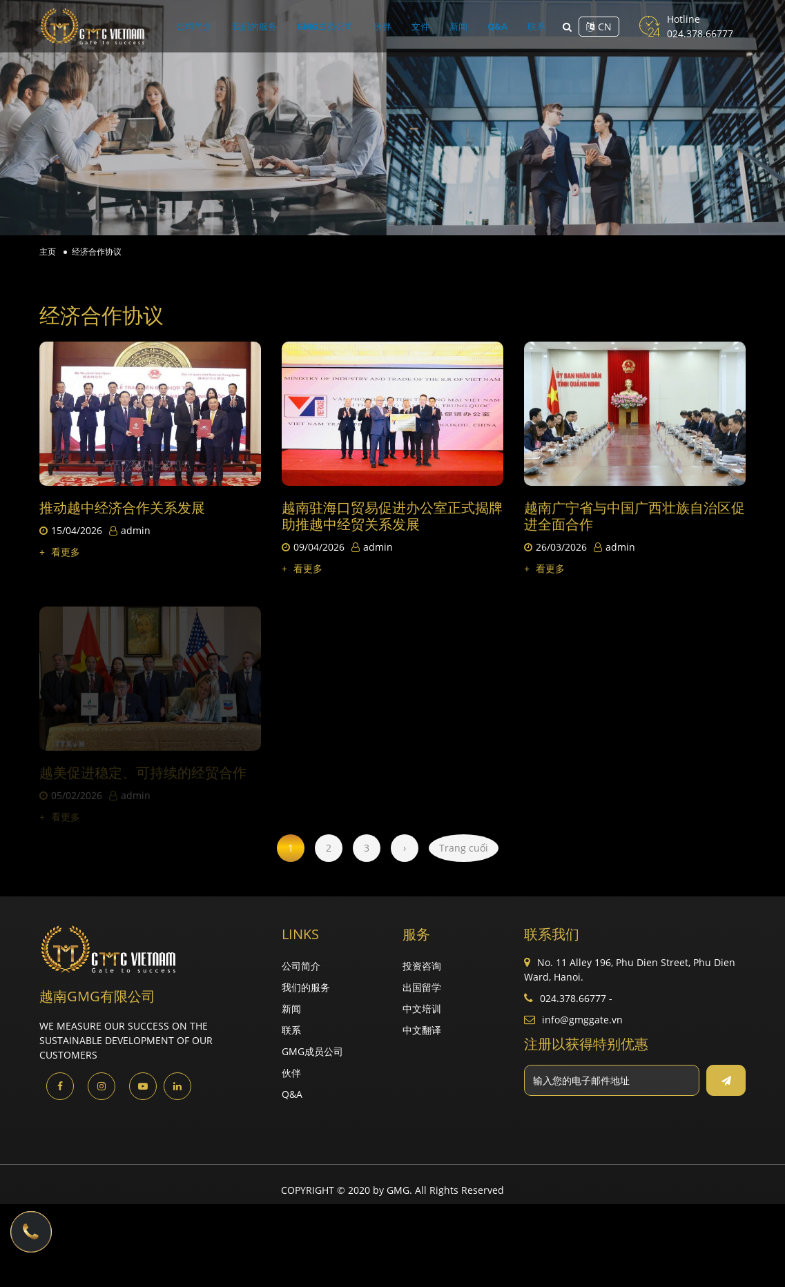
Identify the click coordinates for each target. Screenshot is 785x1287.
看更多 (59, 551)
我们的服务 (290, 26)
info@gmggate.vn (582, 1019)
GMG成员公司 (346, 26)
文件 (413, 26)
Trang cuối (463, 847)
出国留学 (422, 987)
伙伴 (389, 26)
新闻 (436, 26)
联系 (485, 26)
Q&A (461, 26)
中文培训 (422, 1008)
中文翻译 (422, 1030)
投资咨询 (422, 965)
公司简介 (244, 26)
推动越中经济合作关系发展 (122, 507)
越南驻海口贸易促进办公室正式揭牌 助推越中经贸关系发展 (392, 515)
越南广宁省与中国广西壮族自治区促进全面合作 (634, 516)
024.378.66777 (700, 33)
